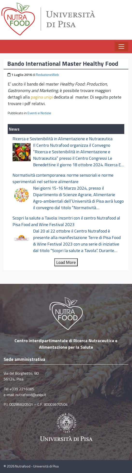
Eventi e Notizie (39, 113)
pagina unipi (42, 97)
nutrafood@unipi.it (30, 395)
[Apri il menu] (121, 46)
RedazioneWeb (47, 74)
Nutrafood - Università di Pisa (37, 466)
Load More (66, 262)
